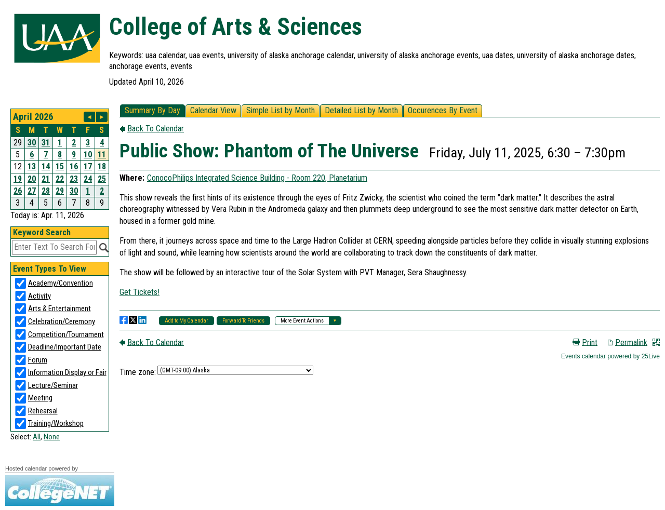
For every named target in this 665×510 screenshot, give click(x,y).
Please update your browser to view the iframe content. (59, 159)
